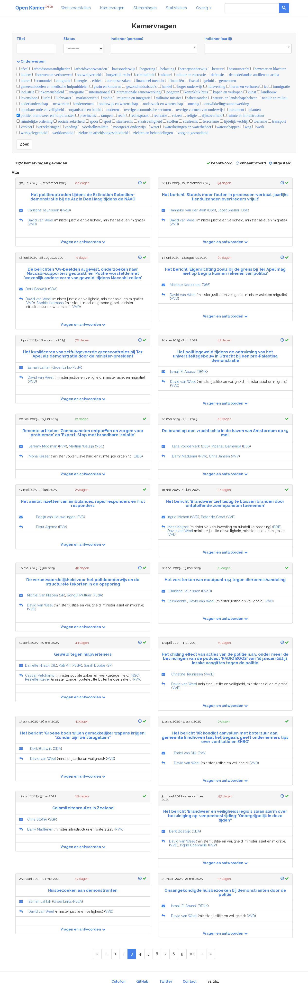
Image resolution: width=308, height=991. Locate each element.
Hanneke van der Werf (188, 210)
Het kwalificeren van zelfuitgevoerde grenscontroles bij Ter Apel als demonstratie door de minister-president (83, 354)
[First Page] (97, 954)
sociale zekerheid (69, 121)
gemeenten (225, 81)
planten (253, 110)
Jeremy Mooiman (43, 446)
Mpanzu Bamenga (226, 446)
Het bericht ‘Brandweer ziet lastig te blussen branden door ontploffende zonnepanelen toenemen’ (225, 503)
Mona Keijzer (39, 456)
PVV (62, 446)
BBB (138, 456)
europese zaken (117, 81)
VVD (32, 224)
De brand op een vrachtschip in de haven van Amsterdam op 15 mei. (225, 432)
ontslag (191, 104)
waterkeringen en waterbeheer (185, 127)
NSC (99, 446)
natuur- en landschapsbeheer (232, 98)
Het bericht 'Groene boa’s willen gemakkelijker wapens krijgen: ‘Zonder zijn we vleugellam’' (82, 735)
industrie (25, 92)
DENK (202, 371)
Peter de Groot (213, 517)
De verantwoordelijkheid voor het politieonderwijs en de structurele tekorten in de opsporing (82, 581)
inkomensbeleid (49, 92)
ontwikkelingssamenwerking (224, 104)
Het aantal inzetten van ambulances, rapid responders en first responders (83, 503)
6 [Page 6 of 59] (157, 953)
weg (246, 127)
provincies (85, 115)
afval (22, 69)
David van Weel (40, 220)
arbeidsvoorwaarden (89, 69)
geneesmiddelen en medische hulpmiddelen (53, 86)
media (105, 98)
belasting (165, 69)
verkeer (24, 127)
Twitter (165, 981)
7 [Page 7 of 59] (165, 953)
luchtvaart (61, 98)
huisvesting (214, 86)
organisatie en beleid (83, 110)
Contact (190, 981)
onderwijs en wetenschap (116, 104)
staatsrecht (122, 121)
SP (62, 595)
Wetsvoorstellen (76, 8)
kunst (250, 92)
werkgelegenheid (32, 133)
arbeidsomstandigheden (49, 69)
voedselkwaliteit (93, 127)
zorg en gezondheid (191, 133)
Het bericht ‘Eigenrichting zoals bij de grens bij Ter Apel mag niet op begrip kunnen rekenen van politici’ (225, 271)
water (153, 127)
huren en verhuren (242, 86)
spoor (92, 121)
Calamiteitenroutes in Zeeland (83, 808)
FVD (80, 517)
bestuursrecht (237, 69)
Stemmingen (145, 8)
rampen (105, 115)
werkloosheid (60, 133)
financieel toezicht (148, 81)
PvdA (97, 595)
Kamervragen (112, 8)
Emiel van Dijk (185, 753)
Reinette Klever (37, 679)
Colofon (118, 981)
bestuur (216, 69)
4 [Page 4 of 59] (140, 953)
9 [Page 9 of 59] (182, 953)
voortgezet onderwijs (127, 127)
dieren (23, 81)
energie (79, 81)
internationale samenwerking (136, 92)
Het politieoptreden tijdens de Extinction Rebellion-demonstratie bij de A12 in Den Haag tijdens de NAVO (83, 196)
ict (264, 86)
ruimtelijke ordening (35, 121)
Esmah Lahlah (39, 367)
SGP (52, 819)
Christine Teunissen (43, 210)
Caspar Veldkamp (39, 675)
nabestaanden (195, 98)
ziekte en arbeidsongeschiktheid (101, 133)
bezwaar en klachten (268, 69)
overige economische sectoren (145, 110)
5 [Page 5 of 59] (148, 953)
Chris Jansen (219, 456)
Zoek (24, 144)
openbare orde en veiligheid (40, 110)
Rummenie (177, 601)
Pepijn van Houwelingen (55, 517)
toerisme (258, 121)
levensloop (27, 98)
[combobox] (154, 48)
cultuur (163, 75)
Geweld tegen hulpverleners (83, 654)
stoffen (170, 121)
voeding (69, 127)
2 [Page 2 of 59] (123, 953)
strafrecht (188, 121)
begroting (145, 69)
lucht (44, 98)
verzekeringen (46, 127)
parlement (234, 110)
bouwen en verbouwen (52, 75)
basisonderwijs (121, 69)
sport (105, 121)
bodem (24, 75)
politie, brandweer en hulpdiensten (45, 115)
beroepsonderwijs (191, 69)
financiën (174, 81)
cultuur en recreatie (189, 75)
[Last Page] (211, 954)
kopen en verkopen (226, 92)
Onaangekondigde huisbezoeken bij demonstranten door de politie (225, 892)
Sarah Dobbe (94, 665)
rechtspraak (138, 115)
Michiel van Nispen (42, 595)
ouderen (110, 110)
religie (190, 115)
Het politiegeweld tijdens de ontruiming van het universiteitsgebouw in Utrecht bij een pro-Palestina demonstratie (225, 356)
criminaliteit (142, 75)
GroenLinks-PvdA (66, 367)
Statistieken (176, 8)
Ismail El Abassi (183, 371)
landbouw (267, 92)
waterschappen (226, 127)
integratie (74, 92)
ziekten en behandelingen (151, 133)
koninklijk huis (194, 92)
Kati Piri (65, 665)
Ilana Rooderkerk (186, 446)
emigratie (61, 81)
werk (258, 127)
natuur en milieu (273, 98)
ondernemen (82, 104)
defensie (215, 75)
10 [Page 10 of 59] (192, 953)
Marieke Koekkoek (185, 285)
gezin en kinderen (105, 86)
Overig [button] (203, 8)
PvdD (65, 210)
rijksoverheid (210, 115)
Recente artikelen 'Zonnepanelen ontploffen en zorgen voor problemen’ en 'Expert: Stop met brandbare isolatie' (83, 432)
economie (41, 81)
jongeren (170, 92)
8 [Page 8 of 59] (173, 953)
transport (277, 121)
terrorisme (209, 121)
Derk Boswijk (36, 289)
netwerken (59, 104)
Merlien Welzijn (81, 446)
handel (165, 86)
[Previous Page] (106, 954)
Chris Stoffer (37, 819)
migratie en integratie (132, 98)
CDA (52, 289)
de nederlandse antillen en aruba (252, 75)
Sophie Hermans (50, 303)
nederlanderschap (32, 104)
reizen (175, 115)
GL (54, 665)
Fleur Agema (46, 527)
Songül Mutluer (79, 595)
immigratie (279, 86)
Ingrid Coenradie (193, 845)
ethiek (94, 81)
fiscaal (192, 81)
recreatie (158, 115)
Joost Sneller (228, 210)
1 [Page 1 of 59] (115, 953)
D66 (211, 210)
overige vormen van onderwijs (198, 110)
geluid (207, 81)
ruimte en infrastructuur (243, 115)
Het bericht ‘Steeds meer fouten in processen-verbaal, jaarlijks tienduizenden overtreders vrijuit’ (225, 196)
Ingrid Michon (178, 517)
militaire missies (166, 98)
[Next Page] (202, 954)
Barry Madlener (184, 456)
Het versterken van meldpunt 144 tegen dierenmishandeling (225, 579)
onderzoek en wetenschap (161, 104)
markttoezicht (85, 98)
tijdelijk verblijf (234, 121)
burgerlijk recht (116, 75)
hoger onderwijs (188, 86)
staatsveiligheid (148, 121)
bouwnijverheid (86, 75)
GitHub (142, 981)
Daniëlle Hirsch (37, 665)
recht (120, 115)
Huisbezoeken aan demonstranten (83, 890)
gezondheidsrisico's (139, 86)
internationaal (97, 92)
